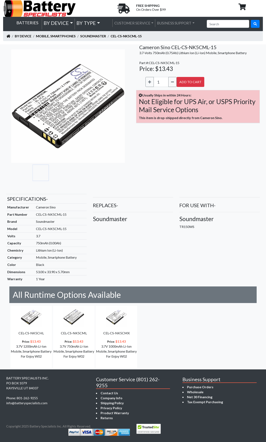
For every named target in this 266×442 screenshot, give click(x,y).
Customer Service (132, 23)
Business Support (174, 23)
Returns (107, 418)
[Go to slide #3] (77, 172)
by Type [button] (86, 23)
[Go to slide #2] (59, 172)
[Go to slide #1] (40, 172)
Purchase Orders (200, 387)
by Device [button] (56, 23)
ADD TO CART (190, 82)
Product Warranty (115, 413)
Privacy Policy (111, 408)
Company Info (111, 398)
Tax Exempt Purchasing (205, 402)
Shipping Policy (112, 403)
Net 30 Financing (199, 397)
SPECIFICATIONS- (27, 199)
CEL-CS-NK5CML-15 (126, 36)
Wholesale (195, 392)
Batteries (27, 22)
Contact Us (109, 393)
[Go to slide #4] (95, 172)
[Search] (228, 24)
